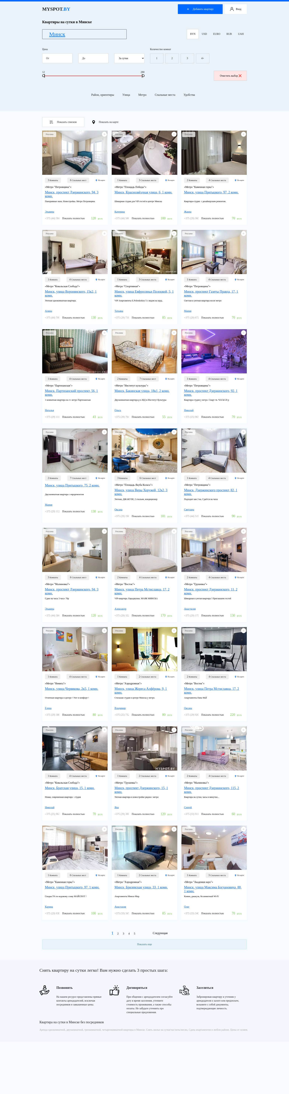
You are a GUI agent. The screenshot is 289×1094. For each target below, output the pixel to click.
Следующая (160, 933)
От (58, 58)
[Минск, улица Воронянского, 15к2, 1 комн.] (75, 252)
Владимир (120, 708)
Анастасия (190, 609)
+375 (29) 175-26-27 (195, 615)
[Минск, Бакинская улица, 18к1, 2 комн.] (144, 351)
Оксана (118, 509)
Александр (120, 609)
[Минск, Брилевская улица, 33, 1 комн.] (144, 848)
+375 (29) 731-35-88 (125, 317)
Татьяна (118, 311)
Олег (186, 906)
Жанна (187, 211)
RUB (229, 34)
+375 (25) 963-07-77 (195, 417)
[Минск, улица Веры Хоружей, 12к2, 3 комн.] (144, 450)
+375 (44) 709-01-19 (56, 317)
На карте (100, 180)
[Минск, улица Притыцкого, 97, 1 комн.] (75, 848)
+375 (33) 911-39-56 (195, 814)
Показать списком (63, 122)
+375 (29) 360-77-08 (195, 218)
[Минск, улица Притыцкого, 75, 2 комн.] (75, 450)
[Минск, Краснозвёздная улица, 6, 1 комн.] (144, 153)
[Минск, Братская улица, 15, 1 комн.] (75, 748)
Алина (48, 311)
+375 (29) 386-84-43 (56, 714)
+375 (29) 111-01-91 (56, 417)
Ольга (117, 410)
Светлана (189, 509)
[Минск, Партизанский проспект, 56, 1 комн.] (75, 351)
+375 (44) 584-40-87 (56, 218)
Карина (49, 906)
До (94, 58)
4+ (202, 58)
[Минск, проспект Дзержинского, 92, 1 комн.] (214, 351)
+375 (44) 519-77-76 (195, 516)
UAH (241, 34)
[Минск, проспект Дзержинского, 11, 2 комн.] (214, 550)
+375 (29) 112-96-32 (56, 511)
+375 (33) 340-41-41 (195, 913)
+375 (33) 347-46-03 (125, 913)
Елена (48, 708)
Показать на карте (105, 122)
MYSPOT (56, 9)
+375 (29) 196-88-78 (125, 516)
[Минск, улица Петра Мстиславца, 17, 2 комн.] (144, 550)
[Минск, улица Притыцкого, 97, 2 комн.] (214, 153)
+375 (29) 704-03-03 (125, 417)
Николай (189, 410)
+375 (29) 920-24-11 (195, 714)
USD (204, 34)
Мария (187, 311)
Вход (235, 9)
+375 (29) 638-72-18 (56, 913)
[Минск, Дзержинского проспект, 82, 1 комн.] (214, 450)
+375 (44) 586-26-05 (125, 218)
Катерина (119, 211)
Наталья (49, 410)
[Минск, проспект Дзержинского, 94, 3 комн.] (75, 153)
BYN (193, 34)
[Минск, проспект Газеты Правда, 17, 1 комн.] (214, 252)
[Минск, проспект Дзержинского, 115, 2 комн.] (214, 748)
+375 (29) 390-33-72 (125, 814)
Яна (116, 807)
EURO (216, 34)
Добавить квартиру (200, 9)
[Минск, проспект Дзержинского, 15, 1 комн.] (144, 748)
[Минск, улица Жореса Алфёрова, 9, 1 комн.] (144, 649)
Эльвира (49, 211)
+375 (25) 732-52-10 (125, 714)
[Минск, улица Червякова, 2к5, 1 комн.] (75, 649)
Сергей (188, 807)
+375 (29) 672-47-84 (195, 317)
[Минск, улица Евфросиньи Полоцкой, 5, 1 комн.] (144, 252)
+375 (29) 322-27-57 (125, 615)
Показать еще (144, 944)
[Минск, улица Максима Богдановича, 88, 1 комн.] (214, 848)
